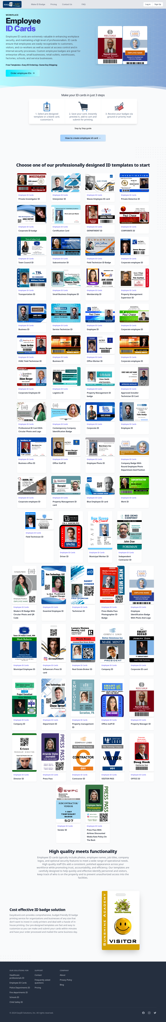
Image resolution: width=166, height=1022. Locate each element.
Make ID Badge (38, 4)
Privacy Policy (66, 980)
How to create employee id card (83, 138)
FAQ (84, 4)
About (62, 975)
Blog (62, 984)
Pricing (54, 4)
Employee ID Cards (26, 195)
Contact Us (67, 4)
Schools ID (14, 997)
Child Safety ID (16, 1002)
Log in (148, 4)
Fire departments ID (19, 992)
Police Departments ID (20, 987)
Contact (38, 975)
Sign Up (158, 4)
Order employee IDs (23, 73)
